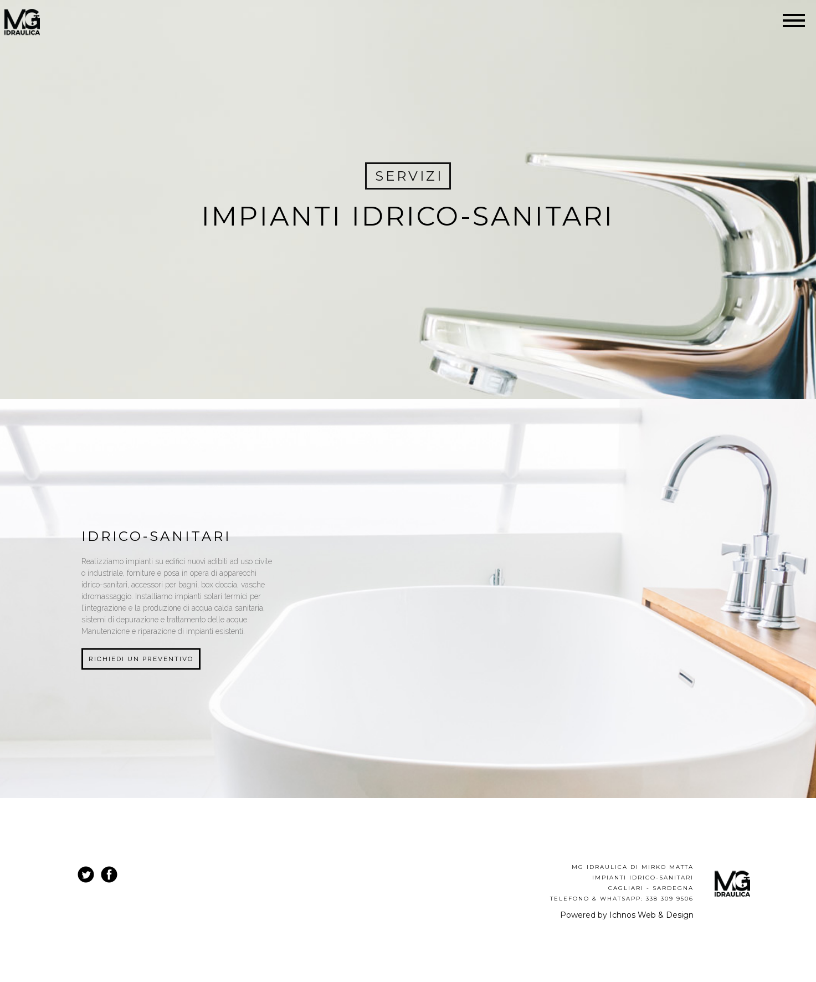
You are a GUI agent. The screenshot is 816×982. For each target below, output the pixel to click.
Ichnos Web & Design (651, 915)
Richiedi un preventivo (141, 659)
